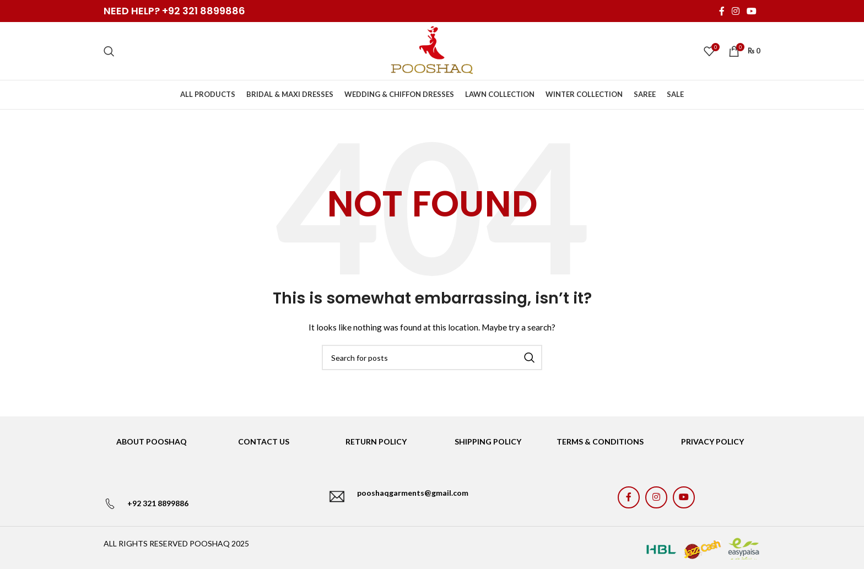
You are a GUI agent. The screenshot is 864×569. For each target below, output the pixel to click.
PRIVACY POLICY (712, 441)
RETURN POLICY (376, 441)
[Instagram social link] (735, 11)
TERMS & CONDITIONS (600, 441)
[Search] (109, 51)
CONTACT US (263, 441)
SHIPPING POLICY (488, 441)
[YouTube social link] (751, 11)
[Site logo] (432, 50)
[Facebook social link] (721, 11)
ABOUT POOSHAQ (151, 441)
